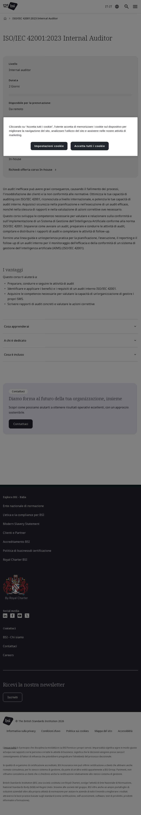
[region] (70, 136)
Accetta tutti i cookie (89, 146)
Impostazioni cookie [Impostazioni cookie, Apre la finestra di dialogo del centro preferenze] (49, 146)
